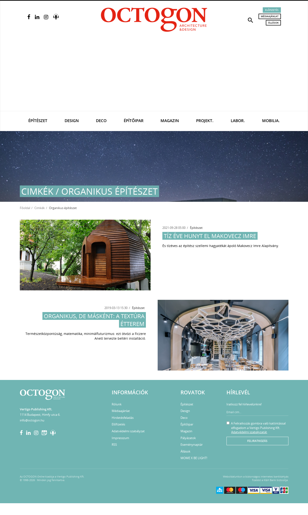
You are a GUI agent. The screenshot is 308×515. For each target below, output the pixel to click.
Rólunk (117, 404)
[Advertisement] (154, 76)
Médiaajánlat (270, 16)
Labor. (238, 120)
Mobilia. (271, 120)
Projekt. (205, 120)
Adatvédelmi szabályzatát (249, 432)
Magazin (169, 120)
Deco (101, 120)
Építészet (37, 120)
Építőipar (134, 120)
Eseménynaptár (192, 444)
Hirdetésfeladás (123, 418)
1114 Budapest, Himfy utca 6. (40, 414)
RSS (114, 444)
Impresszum (120, 438)
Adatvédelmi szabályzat (128, 431)
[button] (250, 20)
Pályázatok (188, 438)
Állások (273, 22)
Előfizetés (272, 10)
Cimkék (39, 208)
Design (72, 120)
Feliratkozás (257, 441)
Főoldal (25, 208)
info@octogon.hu (32, 420)
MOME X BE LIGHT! (194, 458)
